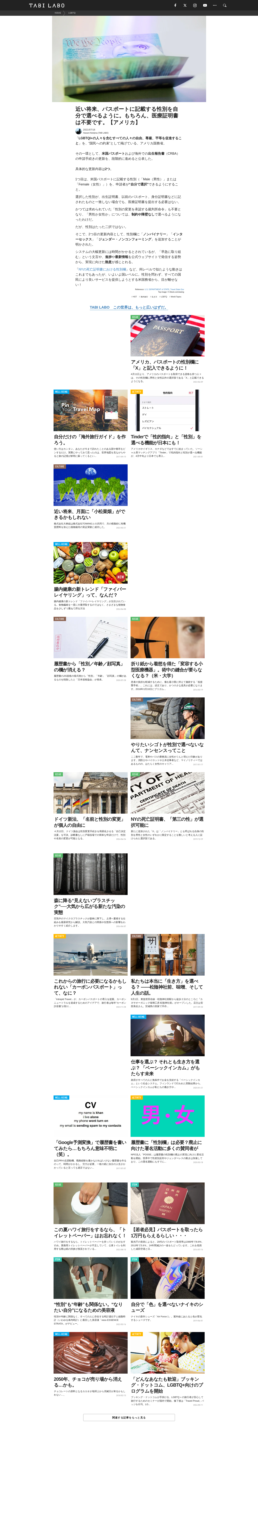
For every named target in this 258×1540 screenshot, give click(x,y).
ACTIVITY (136, 392)
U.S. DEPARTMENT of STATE (157, 290)
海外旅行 (144, 297)
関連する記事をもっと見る (129, 1418)
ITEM (134, 1185)
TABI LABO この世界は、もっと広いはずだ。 (129, 308)
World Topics (176, 297)
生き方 (154, 297)
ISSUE (135, 317)
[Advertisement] (129, 1489)
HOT (135, 297)
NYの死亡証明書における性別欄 (102, 270)
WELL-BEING (61, 392)
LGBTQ (164, 297)
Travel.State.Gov (177, 290)
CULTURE (59, 467)
